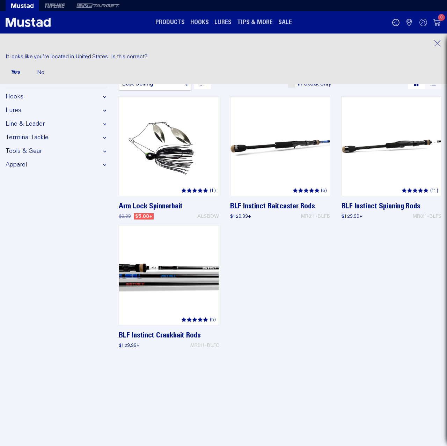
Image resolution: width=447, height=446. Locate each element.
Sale (285, 22)
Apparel (16, 165)
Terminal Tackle (27, 137)
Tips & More (255, 22)
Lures (223, 22)
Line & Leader (25, 124)
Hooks (199, 22)
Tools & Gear (24, 151)
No (40, 72)
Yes (15, 72)
